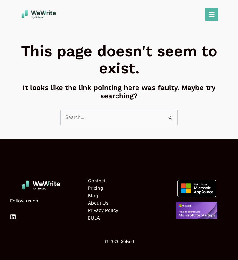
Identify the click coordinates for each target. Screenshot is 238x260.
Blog (93, 196)
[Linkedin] (13, 217)
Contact (96, 181)
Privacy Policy (103, 210)
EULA (94, 218)
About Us (98, 203)
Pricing (95, 188)
